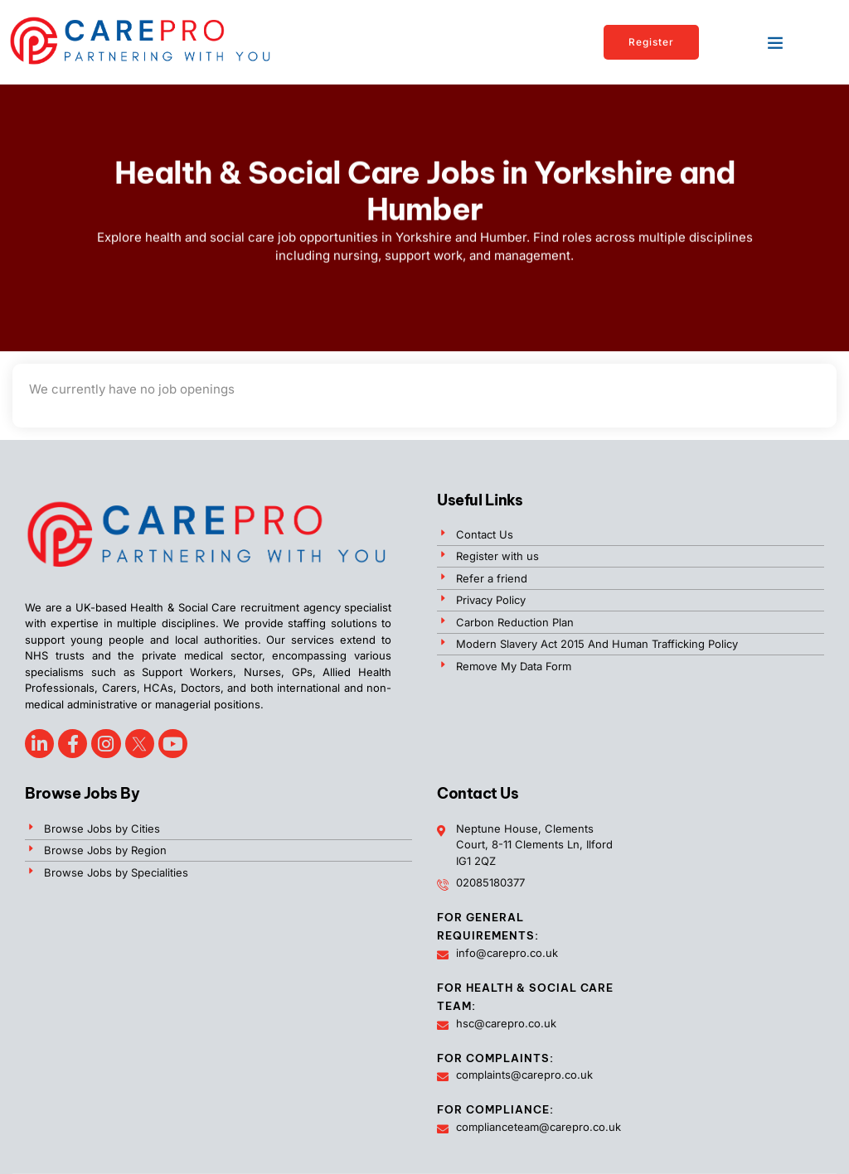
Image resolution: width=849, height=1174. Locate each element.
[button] (775, 42)
